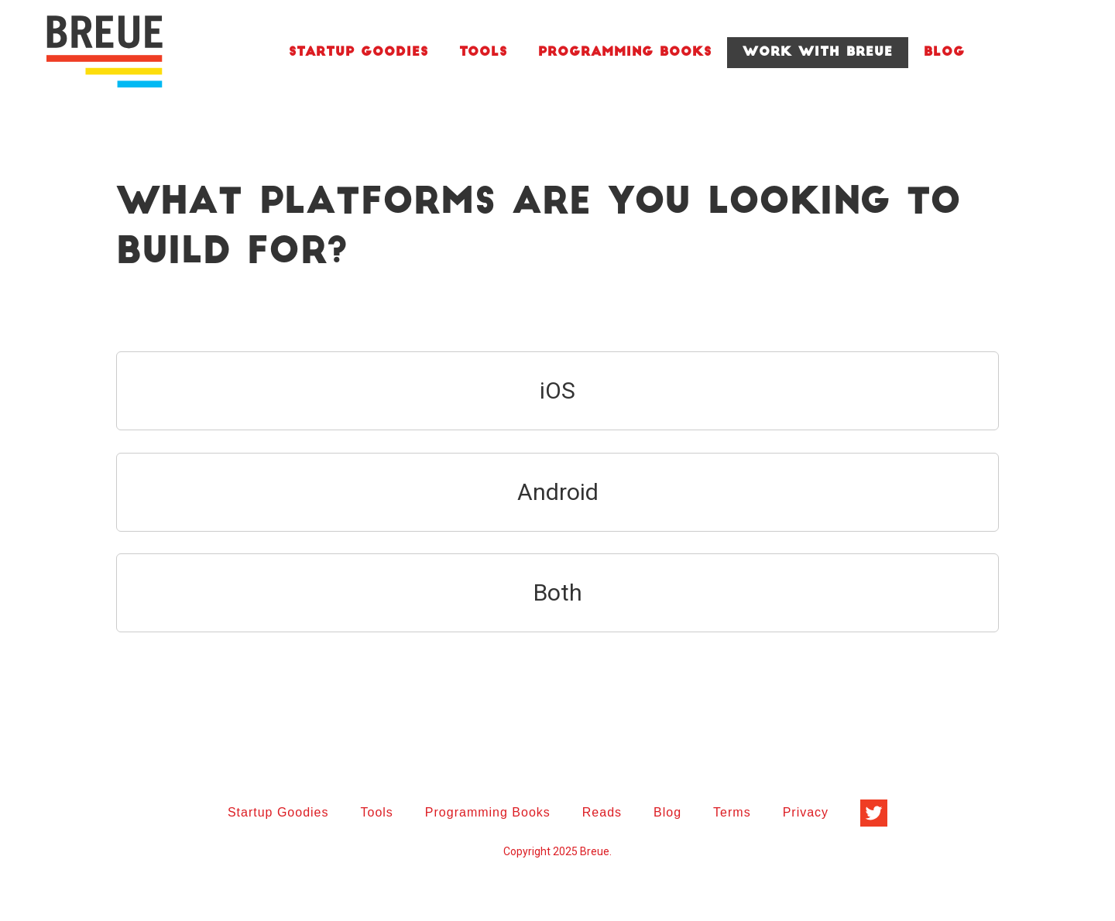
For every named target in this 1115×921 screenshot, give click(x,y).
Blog (944, 52)
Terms (732, 812)
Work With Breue (818, 52)
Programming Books (625, 52)
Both (557, 592)
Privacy (806, 812)
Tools (483, 52)
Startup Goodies (358, 52)
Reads (602, 812)
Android (558, 491)
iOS (557, 390)
